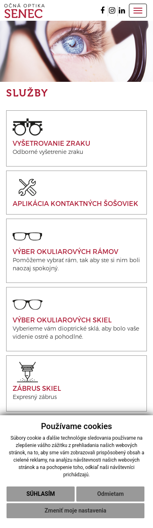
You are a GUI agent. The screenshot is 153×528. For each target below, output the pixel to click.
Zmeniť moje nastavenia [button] (75, 510)
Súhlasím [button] (41, 494)
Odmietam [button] (110, 494)
